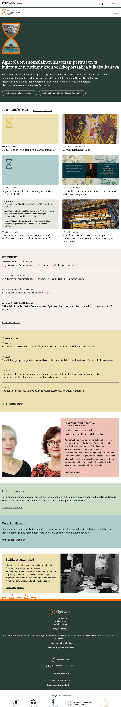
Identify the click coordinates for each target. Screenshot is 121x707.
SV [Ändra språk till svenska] (113, 4)
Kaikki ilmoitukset (11, 322)
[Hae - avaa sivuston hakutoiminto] (105, 4)
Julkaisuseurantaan (12, 507)
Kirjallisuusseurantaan (13, 539)
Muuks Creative (68, 685)
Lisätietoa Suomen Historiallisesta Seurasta (61, 93)
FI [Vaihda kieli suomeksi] (109, 4)
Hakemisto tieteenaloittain (60, 643)
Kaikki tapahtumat (42, 110)
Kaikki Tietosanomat (12, 404)
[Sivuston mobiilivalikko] (116, 11)
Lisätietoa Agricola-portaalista (18, 93)
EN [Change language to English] (118, 4)
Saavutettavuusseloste (60, 680)
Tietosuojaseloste (60, 673)
